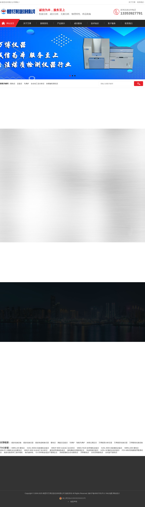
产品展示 (61, 23)
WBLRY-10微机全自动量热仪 (11, 450)
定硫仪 (19, 84)
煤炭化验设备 (16, 443)
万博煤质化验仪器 (120, 443)
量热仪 (12, 84)
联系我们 (140, 2)
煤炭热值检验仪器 (42, 443)
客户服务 (112, 23)
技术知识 (95, 23)
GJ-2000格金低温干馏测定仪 (46, 452)
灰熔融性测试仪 (52, 84)
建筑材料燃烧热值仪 (57, 450)
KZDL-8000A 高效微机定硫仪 (38, 448)
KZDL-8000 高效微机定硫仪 (111, 448)
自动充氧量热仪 (97, 452)
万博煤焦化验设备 (136, 443)
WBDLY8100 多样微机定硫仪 (88, 448)
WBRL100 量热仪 (18, 448)
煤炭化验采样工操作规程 (13, 452)
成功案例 (78, 23)
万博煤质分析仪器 (105, 443)
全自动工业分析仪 (37, 84)
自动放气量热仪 (111, 452)
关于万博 (132, 2)
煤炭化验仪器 (28, 443)
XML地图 (109, 493)
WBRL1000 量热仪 (131, 448)
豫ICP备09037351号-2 (96, 493)
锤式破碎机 (29, 452)
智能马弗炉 (80, 443)
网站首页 (10, 23)
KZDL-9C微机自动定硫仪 (110, 450)
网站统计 (116, 493)
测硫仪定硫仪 (63, 443)
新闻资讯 (44, 23)
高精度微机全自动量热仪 (69, 452)
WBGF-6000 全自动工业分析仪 (35, 450)
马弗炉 (26, 84)
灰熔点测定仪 (92, 443)
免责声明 (73, 502)
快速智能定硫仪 (92, 450)
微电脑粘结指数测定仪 (75, 450)
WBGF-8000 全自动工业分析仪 (63, 448)
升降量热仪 (84, 452)
